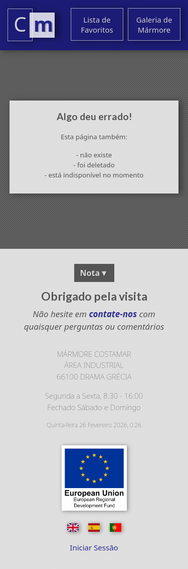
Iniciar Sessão (94, 547)
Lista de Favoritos (97, 25)
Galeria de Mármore (154, 25)
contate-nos (112, 314)
